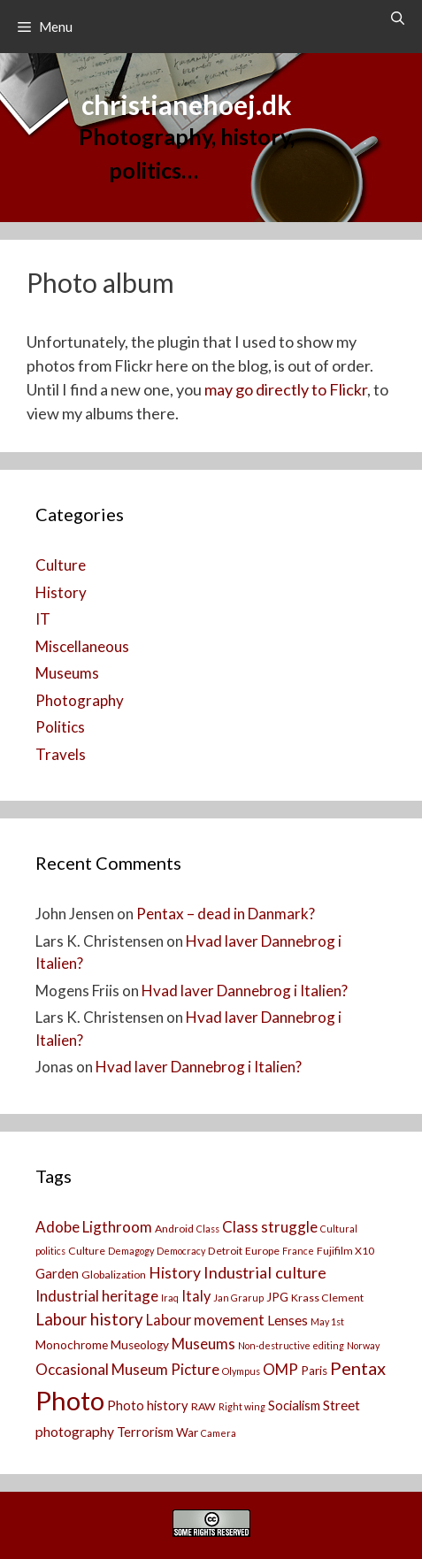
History (61, 592)
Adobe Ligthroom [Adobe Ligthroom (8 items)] (93, 1226)
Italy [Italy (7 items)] (196, 1295)
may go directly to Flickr (285, 389)
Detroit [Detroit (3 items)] (225, 1250)
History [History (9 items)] (175, 1272)
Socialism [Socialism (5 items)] (294, 1405)
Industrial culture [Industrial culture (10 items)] (264, 1272)
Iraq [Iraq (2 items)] (170, 1297)
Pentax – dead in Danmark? (225, 913)
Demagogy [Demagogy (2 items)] (131, 1250)
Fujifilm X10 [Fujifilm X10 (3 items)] (345, 1250)
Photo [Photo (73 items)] (69, 1400)
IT (42, 619)
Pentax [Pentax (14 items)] (358, 1368)
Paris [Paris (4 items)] (314, 1370)
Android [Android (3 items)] (174, 1228)
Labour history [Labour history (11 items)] (89, 1319)
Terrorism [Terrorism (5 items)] (145, 1432)
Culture (60, 565)
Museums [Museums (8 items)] (203, 1343)
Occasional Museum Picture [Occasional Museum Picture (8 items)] (127, 1369)
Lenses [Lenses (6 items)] (287, 1320)
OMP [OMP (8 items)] (280, 1369)
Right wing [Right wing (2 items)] (242, 1406)
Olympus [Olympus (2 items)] (241, 1371)
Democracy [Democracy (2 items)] (181, 1250)
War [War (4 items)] (187, 1432)
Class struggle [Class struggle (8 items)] (270, 1226)
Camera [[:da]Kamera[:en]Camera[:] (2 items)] (218, 1433)
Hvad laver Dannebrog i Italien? (245, 990)
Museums (67, 673)
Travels (60, 754)
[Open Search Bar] (397, 17)
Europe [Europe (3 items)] (262, 1250)
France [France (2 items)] (298, 1250)
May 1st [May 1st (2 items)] (327, 1321)
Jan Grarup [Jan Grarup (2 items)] (238, 1297)
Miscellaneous (82, 646)
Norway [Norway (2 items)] (363, 1345)
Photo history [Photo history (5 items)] (147, 1405)
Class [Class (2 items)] (207, 1228)
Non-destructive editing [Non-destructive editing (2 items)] (291, 1345)
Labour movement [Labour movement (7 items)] (205, 1319)
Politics (60, 727)
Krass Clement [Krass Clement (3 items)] (327, 1297)
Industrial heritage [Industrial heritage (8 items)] (96, 1295)
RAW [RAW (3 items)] (203, 1406)
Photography (79, 700)
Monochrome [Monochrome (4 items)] (71, 1345)
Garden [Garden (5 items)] (57, 1273)
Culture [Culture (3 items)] (86, 1250)
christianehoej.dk (186, 104)
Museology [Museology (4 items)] (140, 1345)
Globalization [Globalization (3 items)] (113, 1274)
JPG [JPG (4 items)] (277, 1297)
